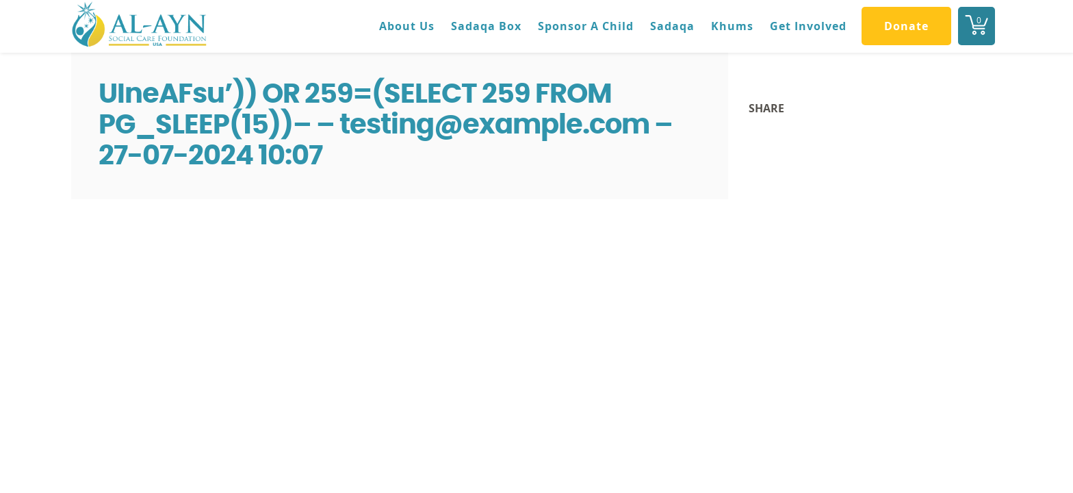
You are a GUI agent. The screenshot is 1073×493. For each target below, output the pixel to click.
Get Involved (808, 26)
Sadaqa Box (486, 26)
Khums (732, 26)
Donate (906, 26)
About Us (407, 26)
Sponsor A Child (586, 26)
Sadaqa (672, 26)
